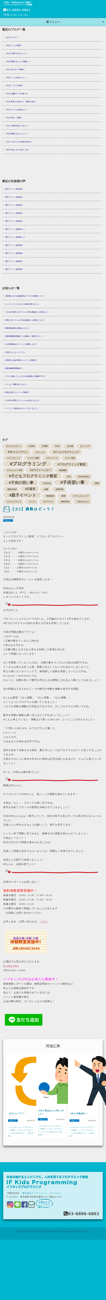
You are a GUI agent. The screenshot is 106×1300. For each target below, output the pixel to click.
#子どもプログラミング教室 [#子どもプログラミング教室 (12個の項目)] (33, 476)
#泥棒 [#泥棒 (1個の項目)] (46, 489)
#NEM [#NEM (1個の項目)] (57, 446)
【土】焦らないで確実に (15, 69)
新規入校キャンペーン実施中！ (17, 392)
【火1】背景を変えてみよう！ (17, 126)
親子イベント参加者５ (14, 189)
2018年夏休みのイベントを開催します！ (21, 344)
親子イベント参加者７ (14, 261)
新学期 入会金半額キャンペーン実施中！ (21, 360)
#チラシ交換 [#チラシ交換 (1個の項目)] (70, 458)
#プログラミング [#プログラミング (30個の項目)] (28, 463)
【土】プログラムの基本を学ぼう (18, 142)
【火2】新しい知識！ (13, 118)
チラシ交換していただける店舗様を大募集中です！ (25, 376)
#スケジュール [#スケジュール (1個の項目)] (52, 458)
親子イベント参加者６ (14, 269)
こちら (43, 921)
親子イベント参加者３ (14, 205)
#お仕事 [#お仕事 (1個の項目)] (70, 446)
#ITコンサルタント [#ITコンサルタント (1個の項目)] (13, 446)
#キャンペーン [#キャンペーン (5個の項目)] (17, 452)
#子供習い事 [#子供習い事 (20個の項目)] (73, 482)
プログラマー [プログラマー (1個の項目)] (48, 502)
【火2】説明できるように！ (16, 53)
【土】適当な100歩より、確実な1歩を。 (21, 101)
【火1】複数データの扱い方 (16, 94)
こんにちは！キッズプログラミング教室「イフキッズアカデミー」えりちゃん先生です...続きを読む (50, 1130)
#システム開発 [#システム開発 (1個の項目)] (33, 458)
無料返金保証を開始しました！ (17, 328)
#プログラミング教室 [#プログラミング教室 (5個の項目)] (71, 464)
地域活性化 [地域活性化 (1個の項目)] (65, 502)
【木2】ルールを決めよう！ (16, 110)
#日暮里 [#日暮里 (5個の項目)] (30, 489)
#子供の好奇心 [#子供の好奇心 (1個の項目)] (83, 477)
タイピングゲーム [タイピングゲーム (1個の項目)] (14, 502)
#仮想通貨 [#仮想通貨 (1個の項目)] (63, 470)
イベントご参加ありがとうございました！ (22, 408)
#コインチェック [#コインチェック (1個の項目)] (13, 458)
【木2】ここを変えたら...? (15, 77)
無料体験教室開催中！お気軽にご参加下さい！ (24, 336)
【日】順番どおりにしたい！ (16, 134)
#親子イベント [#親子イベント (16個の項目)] (22, 495)
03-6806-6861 (17, 10)
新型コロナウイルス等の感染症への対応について (25, 320)
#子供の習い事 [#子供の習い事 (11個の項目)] (21, 483)
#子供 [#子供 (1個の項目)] (68, 477)
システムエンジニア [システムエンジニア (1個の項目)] (81, 496)
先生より (8, 520)
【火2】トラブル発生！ (14, 85)
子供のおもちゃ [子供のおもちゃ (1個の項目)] (83, 502)
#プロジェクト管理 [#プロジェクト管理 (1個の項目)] (14, 470)
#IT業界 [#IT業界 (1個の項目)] (45, 446)
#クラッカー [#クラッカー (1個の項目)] (40, 452)
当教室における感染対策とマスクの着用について (25, 296)
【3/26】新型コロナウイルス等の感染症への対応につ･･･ (28, 312)
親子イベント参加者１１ (15, 229)
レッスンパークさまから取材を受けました (22, 304)
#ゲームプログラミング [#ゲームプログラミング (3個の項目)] (66, 452)
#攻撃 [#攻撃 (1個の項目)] (97, 483)
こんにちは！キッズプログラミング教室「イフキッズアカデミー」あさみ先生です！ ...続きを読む (20, 1131)
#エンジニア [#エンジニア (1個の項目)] (85, 446)
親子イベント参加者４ (14, 197)
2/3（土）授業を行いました (16, 384)
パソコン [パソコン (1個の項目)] (32, 502)
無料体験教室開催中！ (14, 368)
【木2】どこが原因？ (13, 45)
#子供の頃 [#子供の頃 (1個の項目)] (47, 483)
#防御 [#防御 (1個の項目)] (63, 496)
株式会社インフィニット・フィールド (41, 1193)
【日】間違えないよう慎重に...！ (18, 61)
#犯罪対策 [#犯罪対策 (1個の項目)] (59, 489)
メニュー (53, 21)
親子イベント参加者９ (14, 245)
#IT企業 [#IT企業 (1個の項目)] (31, 446)
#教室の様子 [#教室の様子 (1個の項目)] (12, 489)
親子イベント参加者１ (14, 221)
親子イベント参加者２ (14, 213)
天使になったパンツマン (15, 352)
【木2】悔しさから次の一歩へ (17, 150)
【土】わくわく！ (12, 37)
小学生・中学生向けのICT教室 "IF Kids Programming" (51, 1231)
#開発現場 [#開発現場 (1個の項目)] (50, 496)
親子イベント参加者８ (14, 253)
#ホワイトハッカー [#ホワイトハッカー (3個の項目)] (40, 470)
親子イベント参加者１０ (15, 237)
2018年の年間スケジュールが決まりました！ (23, 400)
